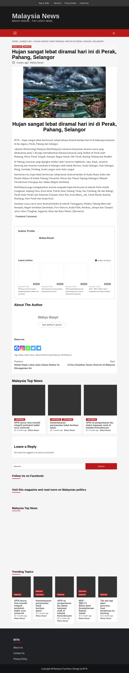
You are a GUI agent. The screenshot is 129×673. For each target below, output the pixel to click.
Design (76, 668)
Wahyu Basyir (37, 62)
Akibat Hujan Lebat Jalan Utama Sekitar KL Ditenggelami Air (39, 364)
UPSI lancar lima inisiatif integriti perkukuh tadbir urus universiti (28, 291)
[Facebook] (16, 345)
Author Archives (103, 260)
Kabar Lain (17, 47)
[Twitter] (33, 345)
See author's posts (52, 324)
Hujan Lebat (29, 354)
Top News (68, 419)
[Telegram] (38, 345)
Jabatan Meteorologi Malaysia (47, 354)
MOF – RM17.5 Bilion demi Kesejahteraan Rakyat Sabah (99, 290)
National (27, 47)
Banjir (21, 354)
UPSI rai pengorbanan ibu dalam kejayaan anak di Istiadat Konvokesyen (74, 291)
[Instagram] (22, 345)
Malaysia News (35, 16)
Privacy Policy (70, 3)
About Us (58, 3)
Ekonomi (107, 284)
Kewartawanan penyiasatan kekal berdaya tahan (52, 290)
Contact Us (84, 3)
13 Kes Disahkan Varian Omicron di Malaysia (89, 363)
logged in (30, 452)
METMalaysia (66, 354)
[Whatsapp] (27, 345)
